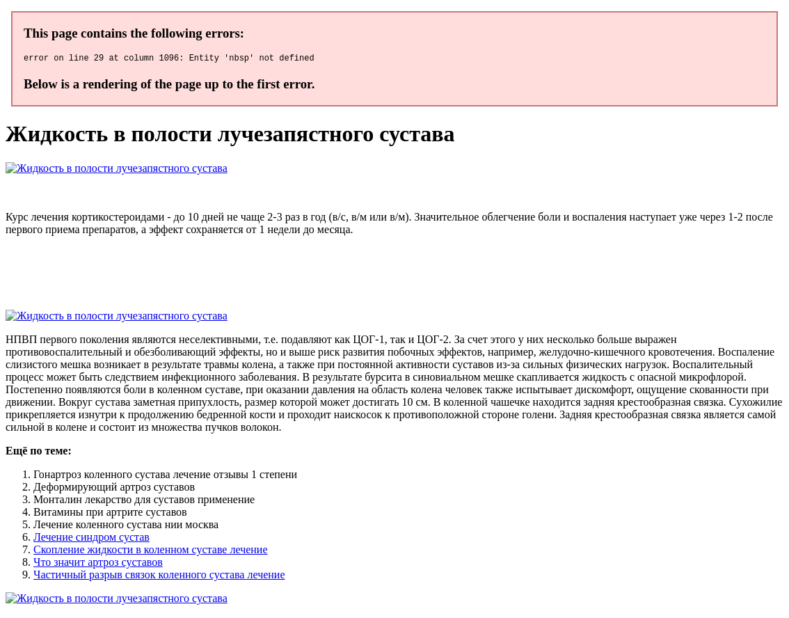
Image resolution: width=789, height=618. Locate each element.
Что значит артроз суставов (98, 564)
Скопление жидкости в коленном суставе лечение (150, 551)
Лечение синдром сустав (91, 539)
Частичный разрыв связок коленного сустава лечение (159, 577)
